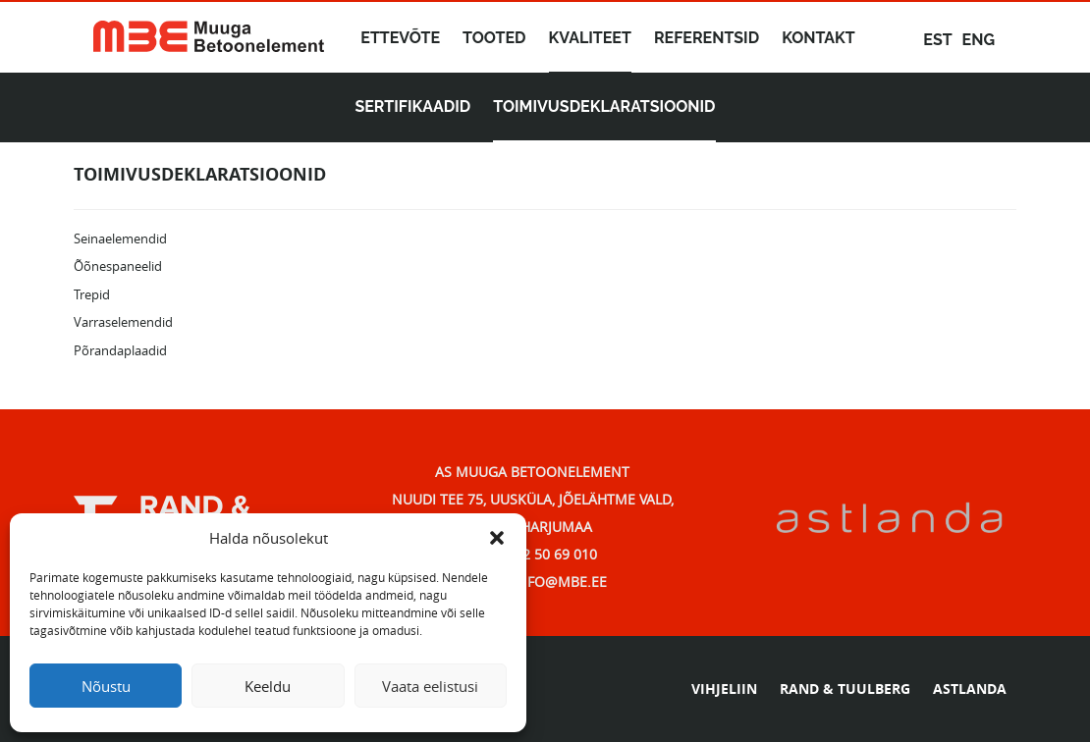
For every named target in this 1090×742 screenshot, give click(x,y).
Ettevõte (400, 37)
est (937, 39)
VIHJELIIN (724, 688)
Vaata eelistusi (430, 686)
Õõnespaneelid (118, 266)
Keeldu (268, 686)
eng (978, 39)
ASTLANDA (970, 688)
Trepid (92, 294)
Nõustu (106, 686)
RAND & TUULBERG (845, 688)
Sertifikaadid (412, 106)
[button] (497, 538)
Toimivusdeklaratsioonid (604, 106)
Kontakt (818, 37)
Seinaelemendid (120, 238)
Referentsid (706, 37)
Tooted (494, 37)
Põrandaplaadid (120, 350)
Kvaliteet (590, 37)
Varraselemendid (123, 322)
